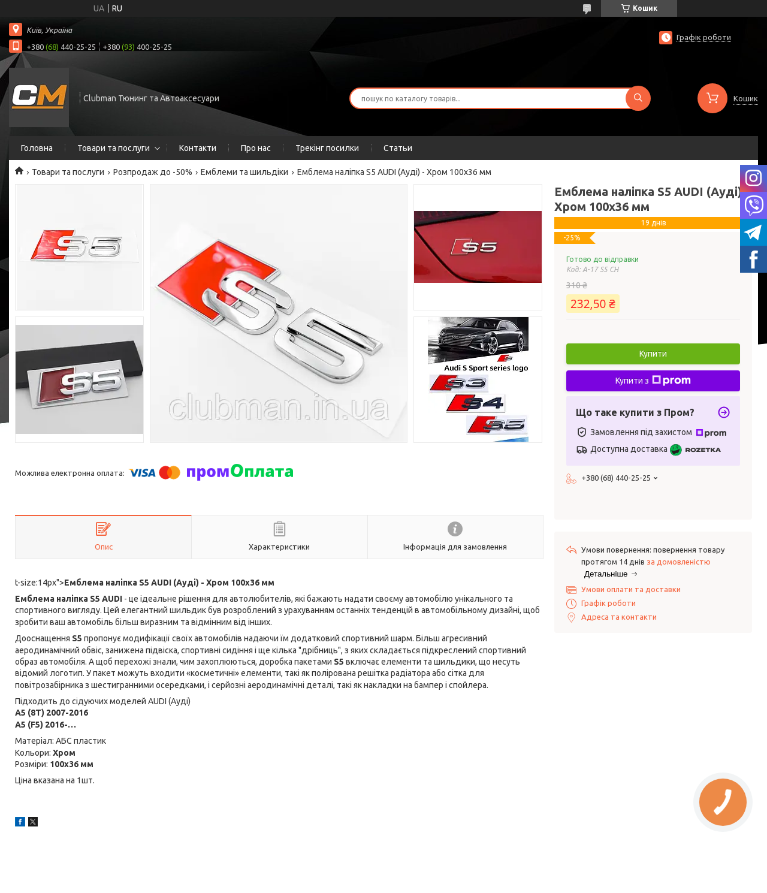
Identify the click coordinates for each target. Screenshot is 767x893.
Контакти (197, 148)
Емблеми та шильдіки (244, 172)
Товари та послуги (113, 148)
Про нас (256, 148)
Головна (37, 148)
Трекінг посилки (327, 148)
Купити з (653, 380)
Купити (653, 353)
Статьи (398, 148)
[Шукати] (638, 98)
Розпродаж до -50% (152, 172)
